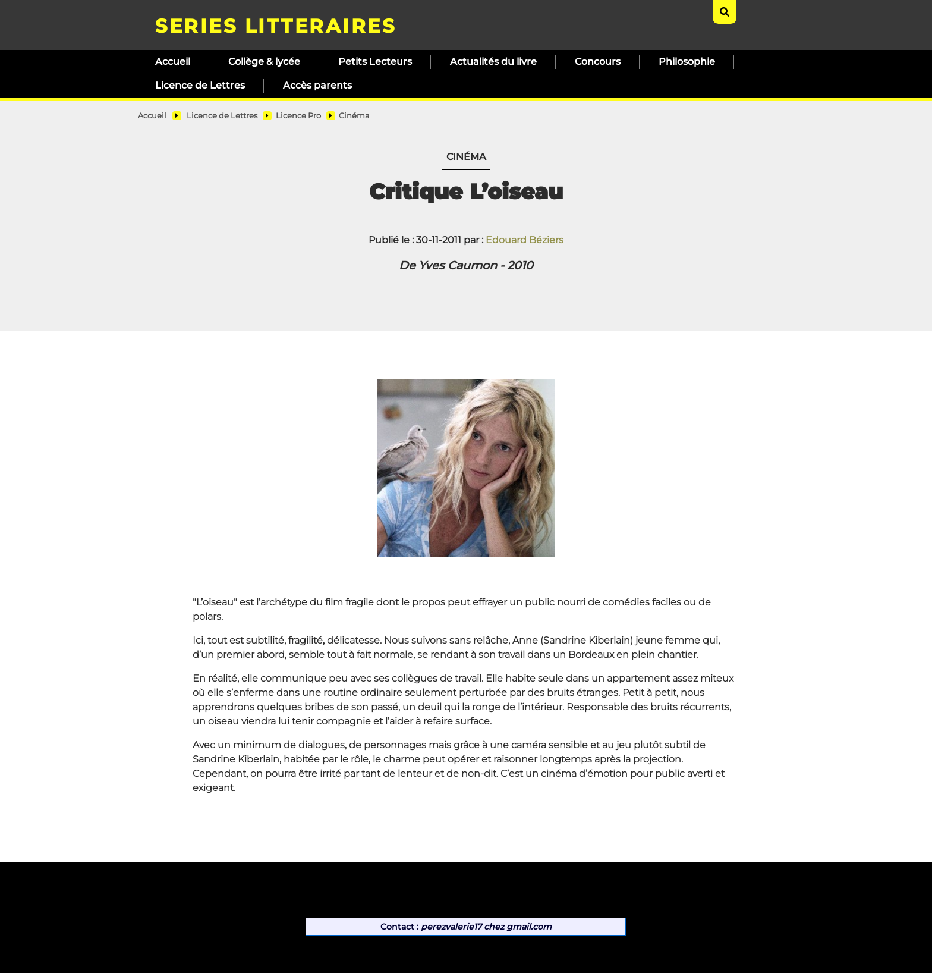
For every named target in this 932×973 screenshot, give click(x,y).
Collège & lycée (264, 61)
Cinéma (354, 115)
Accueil (172, 61)
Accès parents (317, 85)
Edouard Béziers (524, 240)
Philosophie (687, 61)
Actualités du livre (493, 61)
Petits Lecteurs (375, 61)
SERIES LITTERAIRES (275, 25)
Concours (598, 61)
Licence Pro (298, 115)
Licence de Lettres (200, 85)
